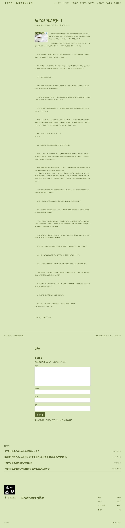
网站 (36, 405)
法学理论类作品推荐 (55, 25)
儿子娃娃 (40, 25)
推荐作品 (47, 25)
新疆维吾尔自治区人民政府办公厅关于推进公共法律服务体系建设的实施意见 (35, 457)
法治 (49, 317)
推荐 (44, 317)
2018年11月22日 (116, 468)
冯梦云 (38, 317)
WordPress (115, 523)
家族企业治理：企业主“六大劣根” (107, 335)
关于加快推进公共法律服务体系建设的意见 (21, 451)
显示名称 (37, 388)
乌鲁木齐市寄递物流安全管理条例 (18, 463)
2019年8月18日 (117, 451)
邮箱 (36, 396)
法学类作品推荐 (65, 25)
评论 (36, 366)
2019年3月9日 (117, 463)
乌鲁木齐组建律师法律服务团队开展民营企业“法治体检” (27, 469)
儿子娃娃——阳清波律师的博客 (18, 3)
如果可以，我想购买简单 (14, 335)
